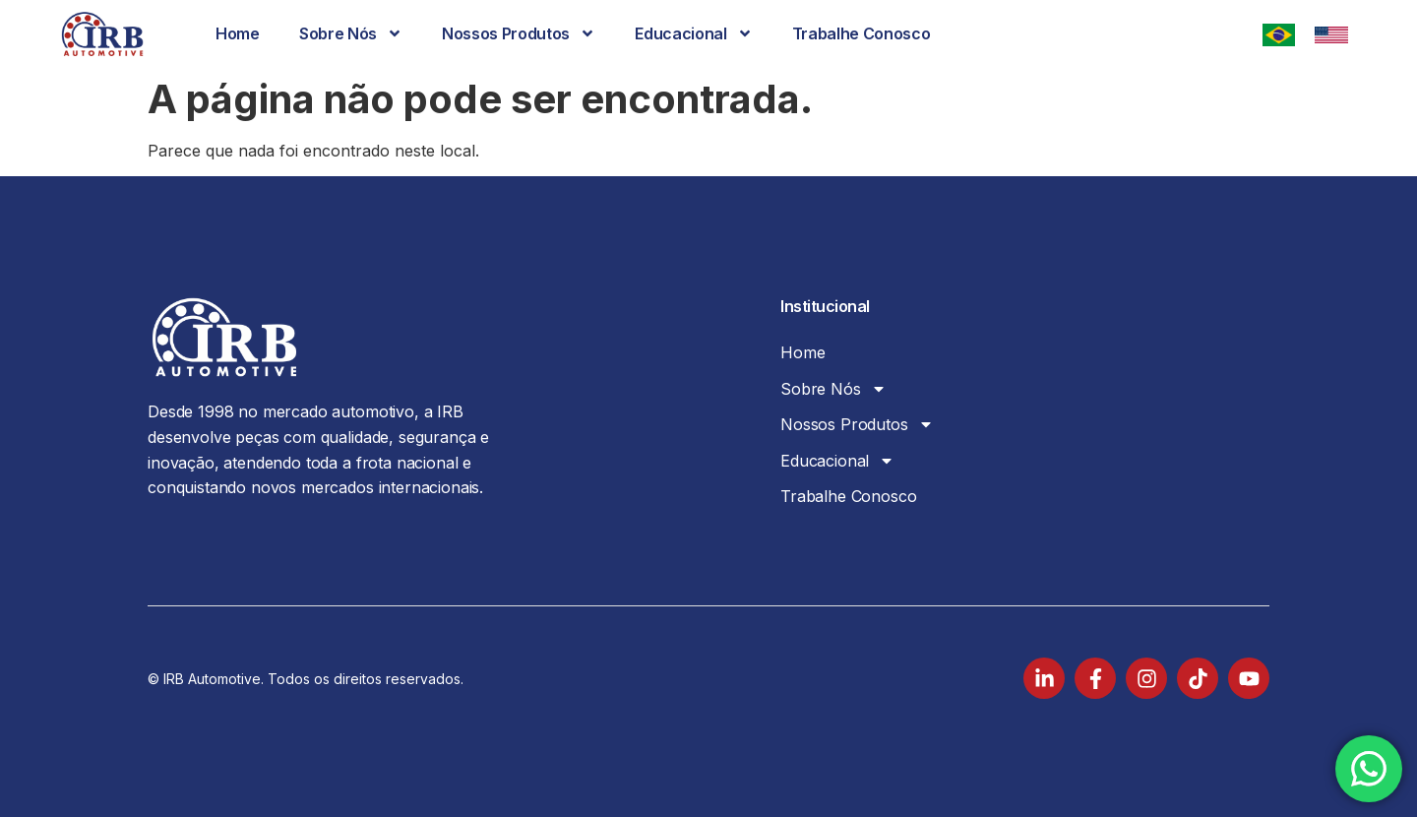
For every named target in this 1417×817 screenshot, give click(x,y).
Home (238, 33)
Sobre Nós (350, 33)
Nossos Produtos (518, 33)
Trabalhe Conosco (861, 33)
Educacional (693, 33)
